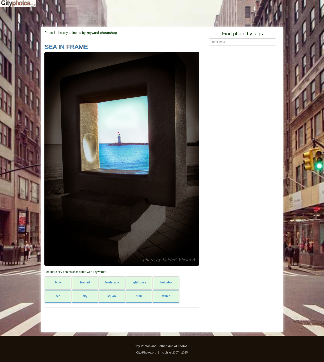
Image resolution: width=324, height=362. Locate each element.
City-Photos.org (146, 352)
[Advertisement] (162, 16)
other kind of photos (173, 346)
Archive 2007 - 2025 (175, 352)
